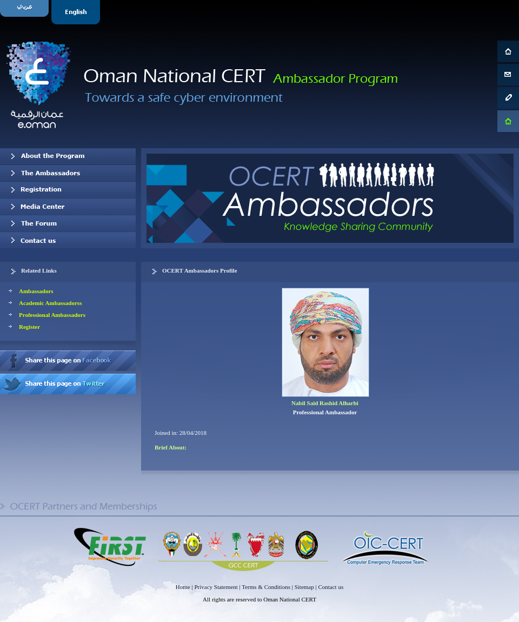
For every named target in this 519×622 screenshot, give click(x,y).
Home (183, 587)
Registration (68, 190)
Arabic (25, 12)
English (77, 12)
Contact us (68, 240)
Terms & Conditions (266, 587)
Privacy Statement (215, 587)
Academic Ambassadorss (50, 303)
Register (29, 326)
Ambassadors (36, 291)
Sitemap (304, 587)
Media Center (68, 206)
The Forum (68, 223)
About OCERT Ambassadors (68, 156)
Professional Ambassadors (52, 315)
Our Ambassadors (68, 173)
